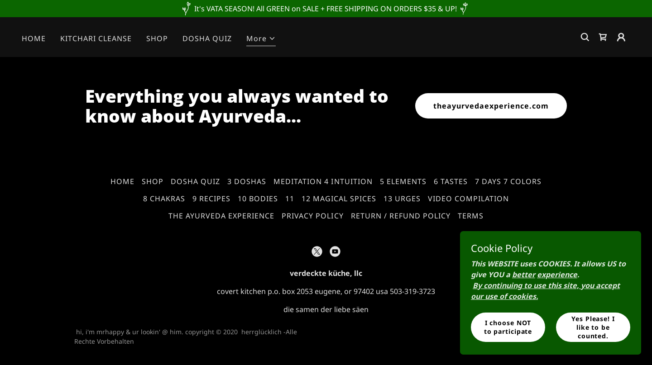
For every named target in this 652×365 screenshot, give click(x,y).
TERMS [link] (471, 216)
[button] (261, 39)
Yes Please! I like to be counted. (592, 327)
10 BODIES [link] (258, 199)
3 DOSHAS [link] (246, 181)
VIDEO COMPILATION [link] (468, 199)
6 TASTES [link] (451, 181)
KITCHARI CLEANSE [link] (96, 38)
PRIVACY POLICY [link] (312, 216)
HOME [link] (34, 38)
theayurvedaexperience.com (491, 106)
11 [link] (289, 199)
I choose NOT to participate (508, 327)
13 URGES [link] (402, 199)
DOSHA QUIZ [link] (207, 38)
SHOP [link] (157, 38)
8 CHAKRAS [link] (164, 199)
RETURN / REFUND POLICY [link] (401, 216)
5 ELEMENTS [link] (403, 181)
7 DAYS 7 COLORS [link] (508, 181)
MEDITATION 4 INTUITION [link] (322, 181)
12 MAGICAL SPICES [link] (339, 199)
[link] (603, 37)
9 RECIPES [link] (211, 199)
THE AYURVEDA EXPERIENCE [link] (221, 216)
